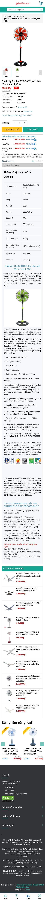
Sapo (28, 890)
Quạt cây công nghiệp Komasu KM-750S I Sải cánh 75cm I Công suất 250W (28, 678)
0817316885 (20, 139)
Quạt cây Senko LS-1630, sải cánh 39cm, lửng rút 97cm (33, 751)
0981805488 (20, 144)
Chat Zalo (31, 139)
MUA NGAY (33, 129)
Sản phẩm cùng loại (17, 723)
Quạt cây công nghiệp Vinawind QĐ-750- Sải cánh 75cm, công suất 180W (28, 693)
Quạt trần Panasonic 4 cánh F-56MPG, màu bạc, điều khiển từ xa (28, 649)
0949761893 (20, 148)
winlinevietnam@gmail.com (16, 794)
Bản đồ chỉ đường (8, 161)
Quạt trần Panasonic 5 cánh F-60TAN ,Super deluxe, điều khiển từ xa (28, 576)
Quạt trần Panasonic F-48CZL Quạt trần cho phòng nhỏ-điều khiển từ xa (27, 664)
